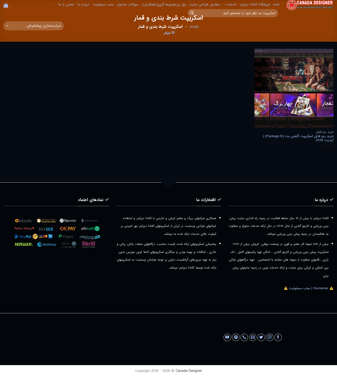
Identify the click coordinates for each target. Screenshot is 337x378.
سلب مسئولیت (103, 4)
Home (194, 27)
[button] (6, 5)
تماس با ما (66, 4)
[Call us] (244, 337)
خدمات (230, 4)
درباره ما (83, 4)
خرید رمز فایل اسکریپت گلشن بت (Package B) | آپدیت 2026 (298, 138)
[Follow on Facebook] (278, 337)
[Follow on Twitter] (261, 337)
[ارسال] (192, 13)
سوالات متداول (128, 4)
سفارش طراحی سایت (204, 4)
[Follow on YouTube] (227, 337)
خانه (276, 4)
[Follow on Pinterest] (236, 337)
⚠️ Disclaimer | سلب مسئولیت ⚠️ (308, 288)
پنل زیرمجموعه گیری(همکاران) (164, 4)
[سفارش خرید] (34, 25)
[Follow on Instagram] (270, 337)
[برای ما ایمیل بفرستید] (253, 337)
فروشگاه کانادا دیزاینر (255, 4)
